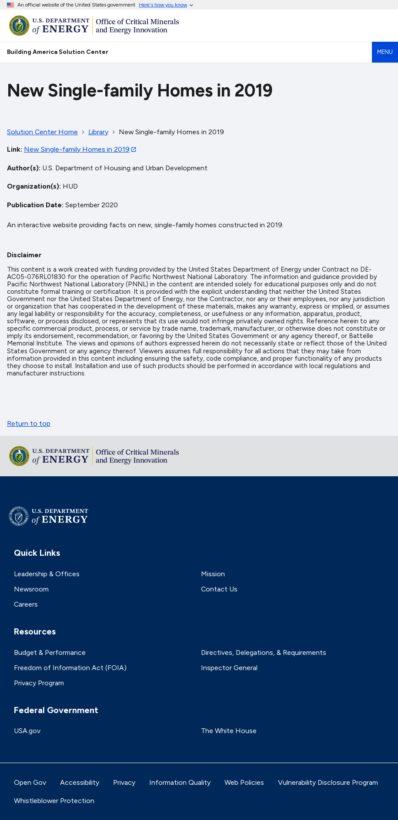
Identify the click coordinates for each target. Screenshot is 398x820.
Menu (385, 52)
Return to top (28, 423)
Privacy (124, 782)
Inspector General (229, 668)
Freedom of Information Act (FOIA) (70, 668)
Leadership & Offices (47, 574)
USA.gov (27, 731)
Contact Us (219, 589)
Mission (213, 574)
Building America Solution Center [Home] (57, 51)
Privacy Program (39, 683)
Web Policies (244, 782)
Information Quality (180, 782)
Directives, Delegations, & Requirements (263, 652)
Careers (26, 604)
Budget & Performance (50, 652)
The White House (229, 731)
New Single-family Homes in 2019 (77, 149)
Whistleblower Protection (54, 801)
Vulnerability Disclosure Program (328, 782)
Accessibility (79, 782)
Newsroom (31, 589)
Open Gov (30, 782)
